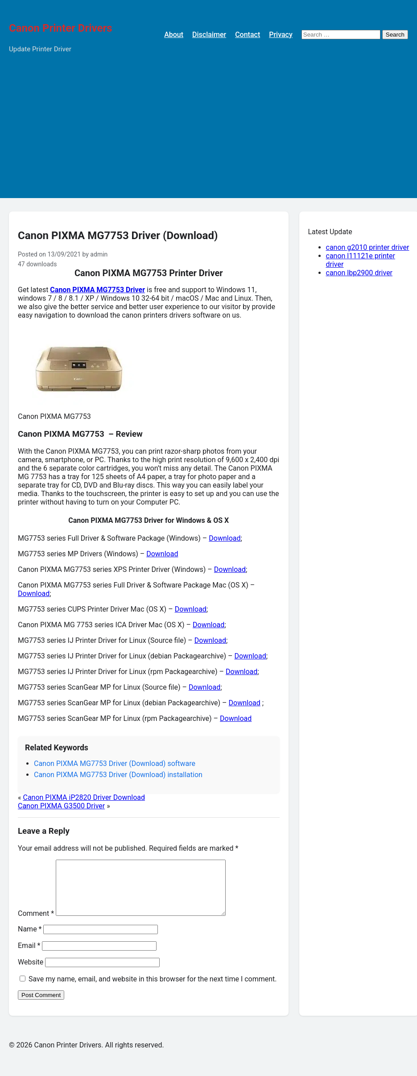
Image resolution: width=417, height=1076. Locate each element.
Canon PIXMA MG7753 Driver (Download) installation (118, 774)
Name (30, 939)
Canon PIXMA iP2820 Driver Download (84, 797)
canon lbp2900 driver (359, 273)
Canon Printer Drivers (60, 28)
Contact (247, 34)
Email (29, 956)
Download (224, 538)
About (173, 34)
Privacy (281, 34)
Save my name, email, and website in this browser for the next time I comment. (153, 989)
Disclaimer (209, 34)
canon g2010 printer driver (367, 247)
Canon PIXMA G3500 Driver (61, 806)
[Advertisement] (208, 135)
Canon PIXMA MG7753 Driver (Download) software (114, 763)
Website (30, 972)
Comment (36, 924)
